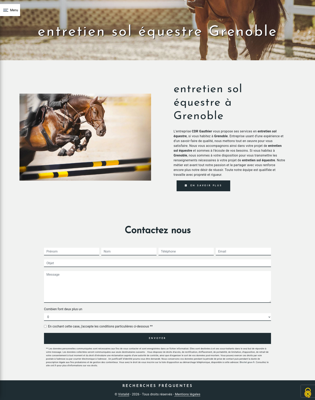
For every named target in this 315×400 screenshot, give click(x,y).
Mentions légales (187, 394)
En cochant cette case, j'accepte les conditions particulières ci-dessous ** (100, 326)
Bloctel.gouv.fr (247, 362)
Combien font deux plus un (63, 309)
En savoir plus (203, 185)
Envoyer (157, 338)
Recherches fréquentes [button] (157, 386)
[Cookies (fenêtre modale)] (308, 393)
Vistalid (123, 394)
